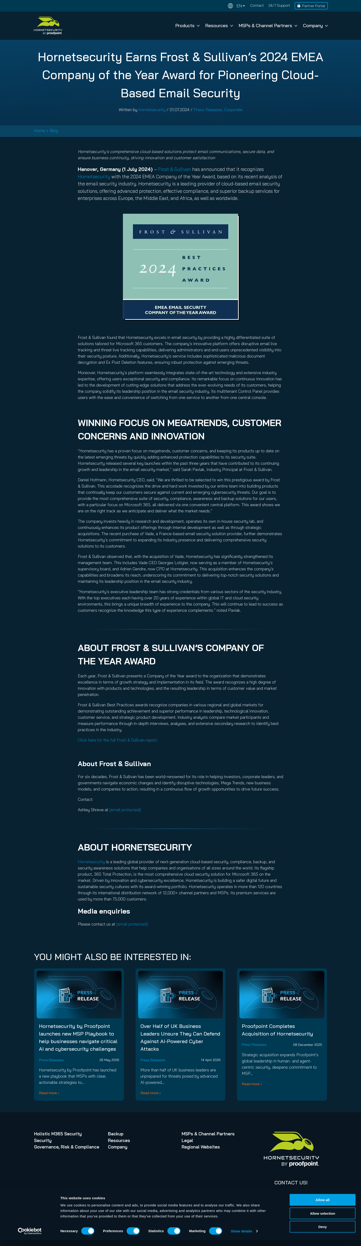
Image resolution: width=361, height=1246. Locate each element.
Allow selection (322, 1219)
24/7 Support (279, 5)
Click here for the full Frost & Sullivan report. (118, 740)
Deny (322, 1232)
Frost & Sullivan (174, 169)
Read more (48, 1092)
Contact (257, 5)
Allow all (323, 1206)
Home (39, 130)
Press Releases (208, 109)
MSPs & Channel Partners (268, 25)
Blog (54, 130)
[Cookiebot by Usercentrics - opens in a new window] (30, 1237)
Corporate (233, 109)
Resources (219, 25)
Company (315, 25)
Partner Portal (313, 5)
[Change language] (236, 6)
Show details (241, 1237)
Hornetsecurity (151, 109)
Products (187, 25)
